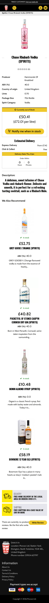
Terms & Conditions (10, 573)
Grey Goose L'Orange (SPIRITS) (24, 248)
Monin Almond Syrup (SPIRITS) (24, 389)
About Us (6, 567)
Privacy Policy (7, 580)
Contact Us (6, 570)
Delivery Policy (8, 576)
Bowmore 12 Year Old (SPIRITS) (24, 459)
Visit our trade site (32, 2)
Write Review (38, 522)
